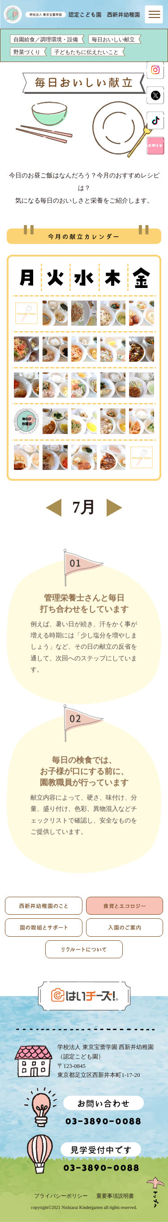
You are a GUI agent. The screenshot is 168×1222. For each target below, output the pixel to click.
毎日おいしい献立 (113, 39)
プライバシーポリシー (61, 1196)
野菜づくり (26, 52)
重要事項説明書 (115, 1196)
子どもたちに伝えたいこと (86, 52)
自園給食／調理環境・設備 (45, 39)
